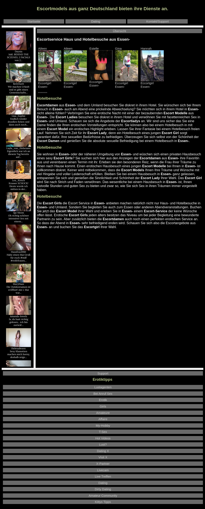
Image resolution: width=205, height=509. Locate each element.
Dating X (103, 451)
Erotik (103, 400)
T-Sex (103, 432)
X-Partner (103, 463)
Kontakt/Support (157, 21)
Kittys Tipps (103, 502)
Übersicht (119, 31)
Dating (95, 21)
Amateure (103, 413)
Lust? (103, 444)
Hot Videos (102, 438)
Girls (103, 406)
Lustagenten (103, 387)
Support (103, 373)
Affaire (102, 419)
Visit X (103, 457)
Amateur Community (103, 495)
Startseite (33, 21)
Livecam (103, 470)
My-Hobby (103, 425)
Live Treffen (103, 476)
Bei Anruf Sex (103, 393)
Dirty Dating (103, 489)
